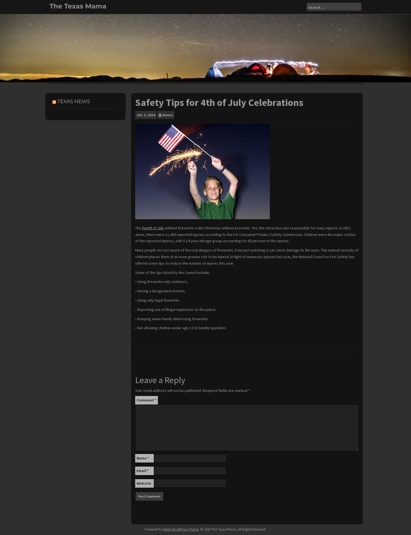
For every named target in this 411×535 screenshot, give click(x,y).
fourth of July (152, 227)
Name (143, 458)
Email (143, 470)
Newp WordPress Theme (181, 529)
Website (144, 483)
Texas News (73, 102)
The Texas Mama (78, 6)
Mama (167, 114)
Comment (147, 400)
